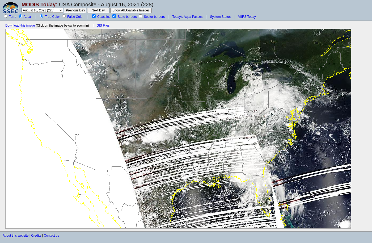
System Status (220, 17)
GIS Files (102, 25)
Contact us (51, 235)
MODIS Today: (39, 4)
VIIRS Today (247, 17)
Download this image (20, 25)
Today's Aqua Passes (187, 17)
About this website (15, 235)
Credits (36, 235)
